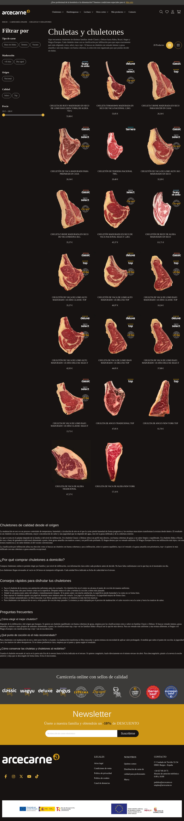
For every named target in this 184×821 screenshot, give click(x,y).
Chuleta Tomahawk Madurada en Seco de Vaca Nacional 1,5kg (114, 107)
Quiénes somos (130, 764)
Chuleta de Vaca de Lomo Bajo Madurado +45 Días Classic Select (69, 424)
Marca (126, 780)
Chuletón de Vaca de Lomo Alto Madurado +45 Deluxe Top (114, 298)
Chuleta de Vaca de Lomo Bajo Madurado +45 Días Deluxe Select (160, 361)
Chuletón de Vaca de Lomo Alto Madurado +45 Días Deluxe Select (69, 361)
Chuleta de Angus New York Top (160, 423)
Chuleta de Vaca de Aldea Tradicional (69, 487)
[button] (118, 12)
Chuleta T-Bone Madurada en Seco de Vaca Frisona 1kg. (69, 235)
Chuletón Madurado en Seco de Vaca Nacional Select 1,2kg (115, 235)
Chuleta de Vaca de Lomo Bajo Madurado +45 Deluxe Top (115, 361)
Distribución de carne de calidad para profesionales (134, 771)
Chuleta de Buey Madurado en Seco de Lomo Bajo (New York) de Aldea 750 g (69, 108)
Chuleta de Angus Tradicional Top (115, 423)
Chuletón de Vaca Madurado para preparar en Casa (69, 172)
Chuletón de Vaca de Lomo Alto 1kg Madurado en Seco (160, 172)
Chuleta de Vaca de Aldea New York (115, 486)
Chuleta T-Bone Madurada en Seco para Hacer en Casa (160, 107)
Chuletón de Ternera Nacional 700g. (115, 172)
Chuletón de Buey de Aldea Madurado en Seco (160, 235)
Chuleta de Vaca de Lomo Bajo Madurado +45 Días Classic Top (160, 298)
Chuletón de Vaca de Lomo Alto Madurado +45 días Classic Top (69, 298)
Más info (129, 2)
